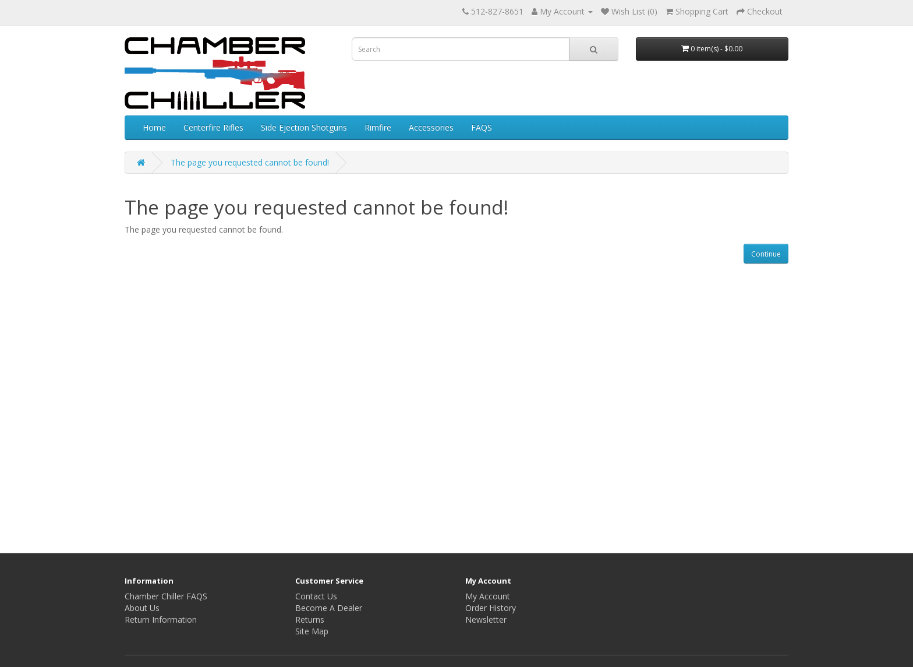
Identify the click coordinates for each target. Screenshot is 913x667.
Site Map (311, 631)
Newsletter (486, 619)
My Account (487, 596)
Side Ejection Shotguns (304, 127)
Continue (766, 254)
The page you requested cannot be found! (250, 162)
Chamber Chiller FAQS (166, 596)
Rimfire (378, 127)
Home (154, 127)
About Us (142, 607)
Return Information (161, 619)
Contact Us (316, 596)
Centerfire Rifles (213, 127)
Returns (309, 619)
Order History (490, 607)
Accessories (431, 127)
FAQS (481, 127)
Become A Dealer (328, 607)
